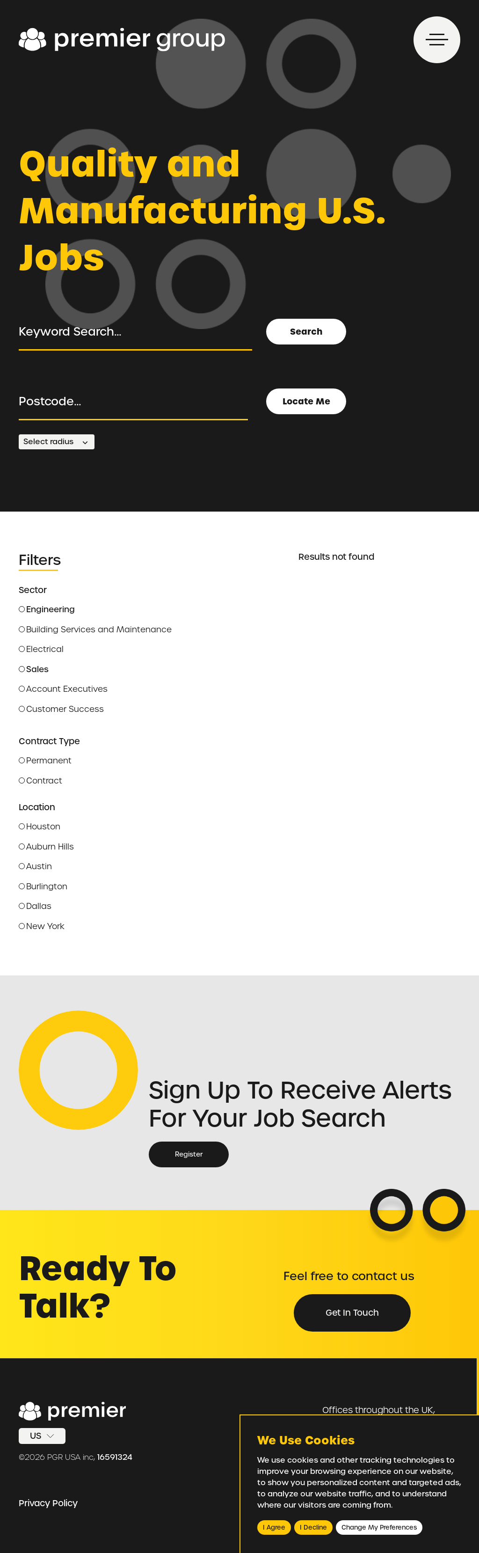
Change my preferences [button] (379, 1527)
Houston (39, 826)
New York (42, 926)
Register (189, 1154)
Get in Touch (352, 1312)
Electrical (41, 649)
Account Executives (63, 689)
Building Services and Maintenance (95, 629)
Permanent (45, 760)
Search (306, 331)
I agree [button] (274, 1527)
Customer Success (61, 709)
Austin (35, 866)
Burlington (43, 886)
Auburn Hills (46, 847)
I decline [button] (313, 1527)
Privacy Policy (48, 1503)
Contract (40, 781)
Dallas (35, 906)
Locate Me (306, 401)
